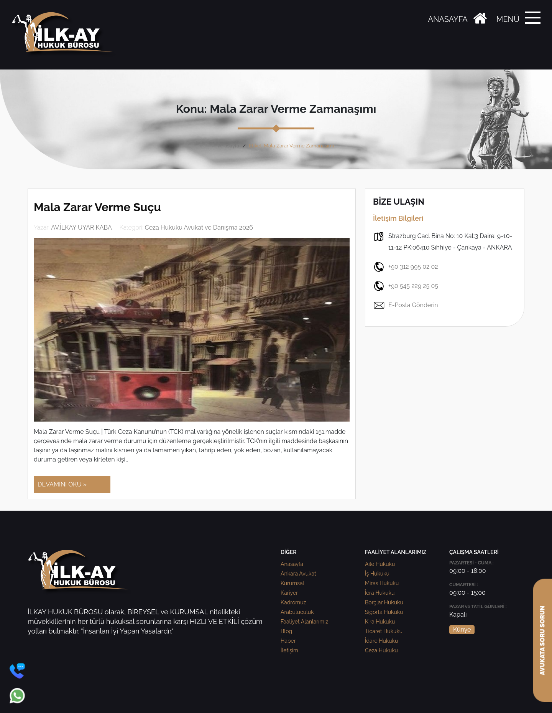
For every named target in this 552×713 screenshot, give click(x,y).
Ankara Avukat (298, 574)
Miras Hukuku (382, 583)
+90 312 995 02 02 (405, 267)
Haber (288, 641)
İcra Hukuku (379, 593)
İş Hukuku (377, 574)
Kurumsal (292, 583)
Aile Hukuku (380, 564)
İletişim (289, 650)
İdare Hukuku (381, 641)
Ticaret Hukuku (383, 631)
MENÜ (507, 19)
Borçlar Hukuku (384, 602)
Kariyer (289, 593)
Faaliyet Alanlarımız (304, 622)
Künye (462, 629)
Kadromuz (293, 602)
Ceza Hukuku (381, 650)
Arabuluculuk (297, 612)
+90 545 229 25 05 (405, 286)
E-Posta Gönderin (405, 305)
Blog (286, 631)
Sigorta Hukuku (384, 612)
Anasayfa (228, 146)
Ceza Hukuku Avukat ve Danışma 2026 (199, 227)
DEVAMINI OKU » (62, 484)
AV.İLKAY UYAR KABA (81, 227)
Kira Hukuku (380, 622)
